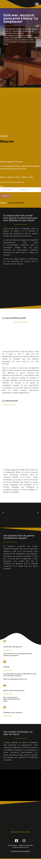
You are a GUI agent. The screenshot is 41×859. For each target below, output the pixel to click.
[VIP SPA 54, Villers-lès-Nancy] (20, 785)
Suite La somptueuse (16, 203)
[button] (37, 4)
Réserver (6, 196)
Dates (1, 186)
